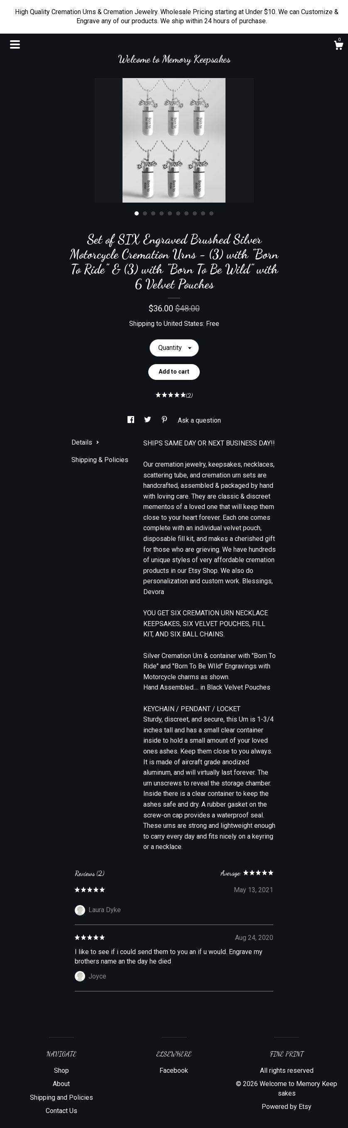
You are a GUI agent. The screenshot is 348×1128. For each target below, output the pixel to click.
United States (183, 324)
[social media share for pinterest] (165, 420)
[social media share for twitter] (148, 420)
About (61, 1084)
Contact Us (61, 1111)
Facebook (173, 1070)
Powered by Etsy (286, 1107)
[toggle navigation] (15, 44)
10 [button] (211, 213)
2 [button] (145, 213)
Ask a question (199, 420)
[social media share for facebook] (131, 420)
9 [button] (203, 213)
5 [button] (170, 213)
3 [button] (153, 213)
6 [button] (178, 213)
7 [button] (186, 213)
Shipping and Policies (61, 1097)
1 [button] (137, 213)
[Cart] (338, 46)
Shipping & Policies (99, 460)
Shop (61, 1070)
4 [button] (161, 213)
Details (85, 442)
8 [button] (195, 213)
